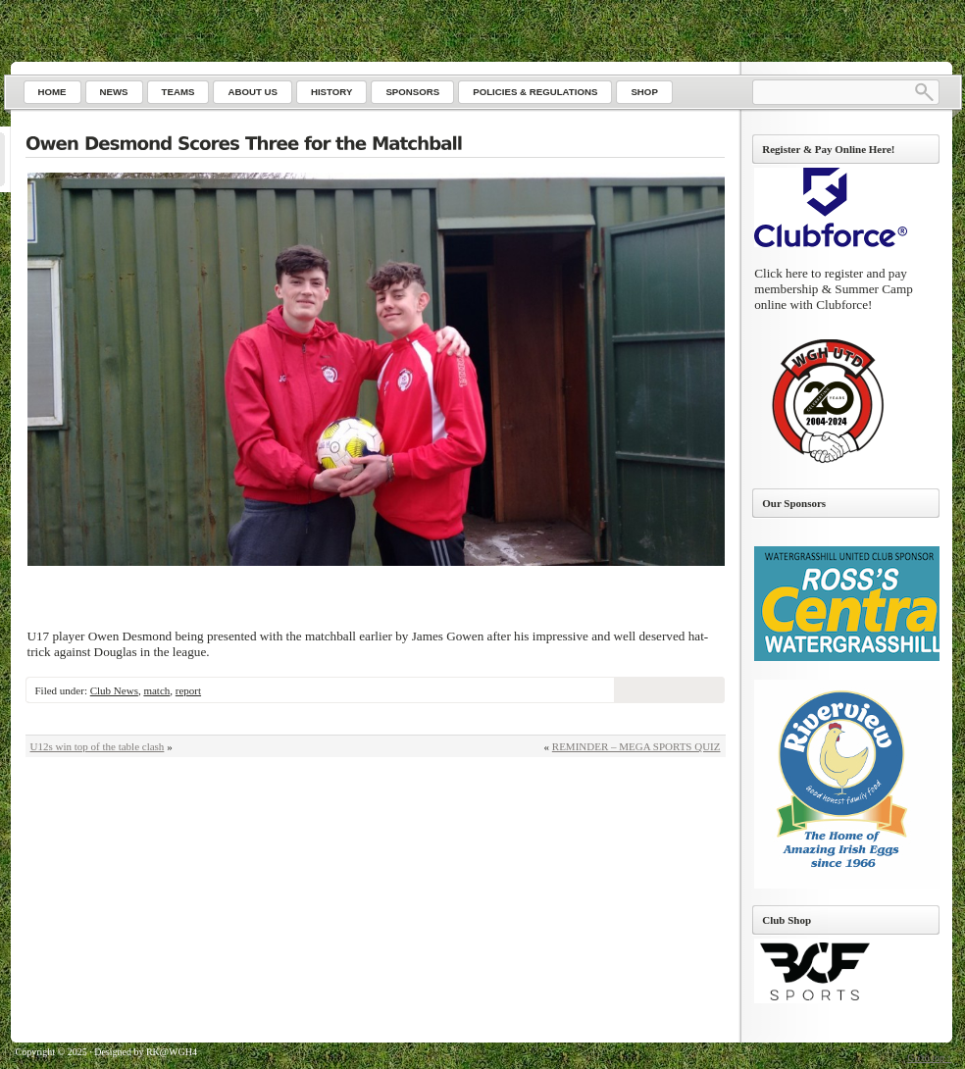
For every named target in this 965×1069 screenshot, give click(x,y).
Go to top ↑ (929, 1057)
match (156, 690)
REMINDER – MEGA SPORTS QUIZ (636, 746)
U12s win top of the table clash (97, 746)
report (188, 690)
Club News (114, 690)
